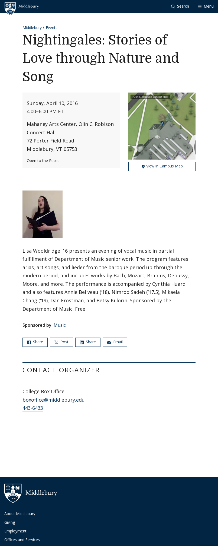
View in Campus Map (162, 166)
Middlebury (32, 27)
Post (61, 341)
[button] (180, 6)
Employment (15, 531)
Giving (9, 522)
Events (51, 27)
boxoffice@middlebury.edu (53, 399)
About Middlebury (19, 513)
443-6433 (32, 408)
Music (60, 325)
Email (115, 341)
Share (35, 341)
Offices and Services (22, 539)
